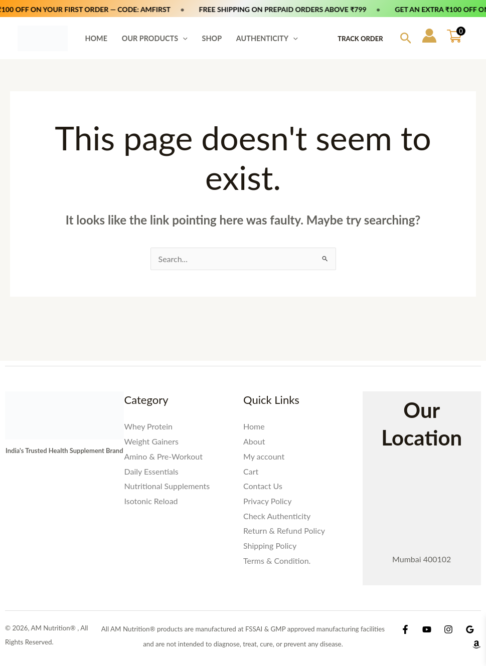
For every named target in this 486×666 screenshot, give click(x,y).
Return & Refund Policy (284, 530)
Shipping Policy (269, 545)
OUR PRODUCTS (155, 38)
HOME (96, 38)
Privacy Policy (267, 501)
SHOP (212, 38)
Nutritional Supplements (167, 486)
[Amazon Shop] (476, 644)
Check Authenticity (276, 516)
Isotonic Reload (151, 501)
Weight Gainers (151, 441)
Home (254, 426)
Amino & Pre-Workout (163, 456)
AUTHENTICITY (267, 38)
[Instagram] (448, 629)
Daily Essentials (151, 471)
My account (263, 456)
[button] (183, 38)
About (254, 441)
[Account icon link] (429, 35)
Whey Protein (148, 426)
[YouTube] (426, 629)
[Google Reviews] (469, 629)
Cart (250, 471)
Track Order (360, 39)
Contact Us (262, 486)
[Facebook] (405, 629)
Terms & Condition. (276, 560)
